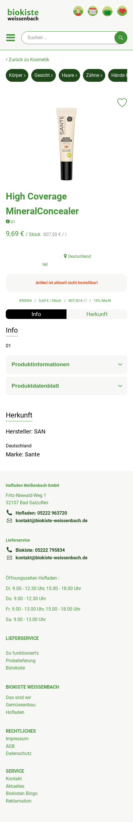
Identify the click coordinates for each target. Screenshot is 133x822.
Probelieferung (21, 660)
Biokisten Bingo (22, 793)
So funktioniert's (22, 653)
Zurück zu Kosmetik (27, 59)
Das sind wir (18, 697)
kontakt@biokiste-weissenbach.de (47, 520)
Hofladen (15, 712)
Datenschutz (19, 753)
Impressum (17, 738)
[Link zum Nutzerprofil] (78, 11)
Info (36, 314)
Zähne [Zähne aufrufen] (94, 75)
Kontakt (14, 778)
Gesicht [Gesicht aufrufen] (43, 75)
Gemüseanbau (21, 704)
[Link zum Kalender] (93, 11)
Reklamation (19, 801)
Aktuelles (15, 786)
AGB (10, 746)
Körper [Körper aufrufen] (17, 75)
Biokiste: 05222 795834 (35, 550)
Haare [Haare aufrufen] (69, 75)
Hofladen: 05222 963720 (36, 512)
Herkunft (97, 314)
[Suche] (74, 37)
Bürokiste (15, 668)
